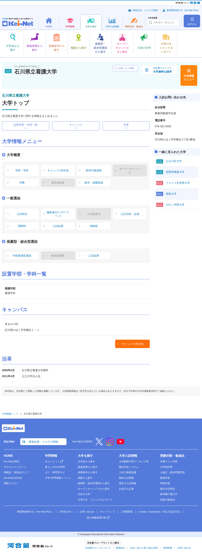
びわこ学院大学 (175, 204)
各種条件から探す (88, 472)
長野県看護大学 (175, 171)
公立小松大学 (174, 161)
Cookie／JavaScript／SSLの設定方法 (159, 511)
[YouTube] (120, 444)
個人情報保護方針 (97, 517)
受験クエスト (11, 483)
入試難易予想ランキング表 (134, 461)
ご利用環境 (126, 511)
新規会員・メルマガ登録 (145, 10)
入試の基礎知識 (127, 472)
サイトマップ (107, 511)
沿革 (126, 124)
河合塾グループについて (98, 548)
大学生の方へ (66, 511)
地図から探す (85, 477)
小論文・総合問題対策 (172, 472)
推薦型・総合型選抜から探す (94, 483)
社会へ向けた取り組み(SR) (144, 548)
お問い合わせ (86, 511)
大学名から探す (86, 461)
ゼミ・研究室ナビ (55, 472)
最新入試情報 (126, 477)
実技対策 (165, 483)
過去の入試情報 (127, 483)
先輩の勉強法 (167, 499)
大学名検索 (152, 18)
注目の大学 (84, 494)
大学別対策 (166, 467)
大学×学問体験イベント (58, 477)
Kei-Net (9, 441)
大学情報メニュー (189, 77)
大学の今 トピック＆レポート (95, 499)
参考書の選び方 (168, 494)
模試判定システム (129, 467)
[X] (99, 444)
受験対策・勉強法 (172, 455)
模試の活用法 (167, 488)
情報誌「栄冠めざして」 (17, 472)
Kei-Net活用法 (11, 461)
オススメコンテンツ (15, 467)
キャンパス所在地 (132, 343)
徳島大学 (171, 193)
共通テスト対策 (168, 461)
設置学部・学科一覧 (26, 124)
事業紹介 (120, 548)
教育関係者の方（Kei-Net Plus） (183, 10)
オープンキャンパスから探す (94, 488)
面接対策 (165, 477)
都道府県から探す (88, 467)
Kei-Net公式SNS (82, 441)
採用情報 (167, 548)
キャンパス (76, 124)
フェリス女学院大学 (178, 182)
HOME (8, 455)
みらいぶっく (52, 461)
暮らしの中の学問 (55, 467)
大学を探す (85, 455)
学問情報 (51, 455)
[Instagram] (110, 444)
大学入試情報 (128, 455)
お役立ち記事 (126, 488)
